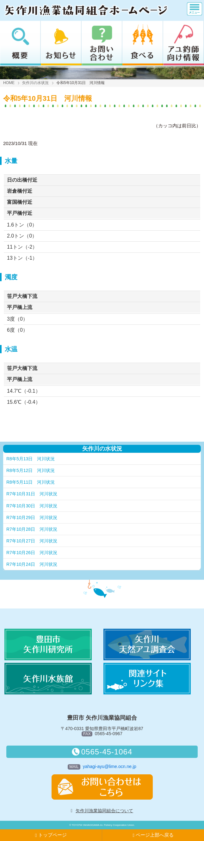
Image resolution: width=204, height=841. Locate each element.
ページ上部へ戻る (153, 835)
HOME (9, 83)
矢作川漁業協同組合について (104, 810)
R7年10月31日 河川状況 (31, 493)
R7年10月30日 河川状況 (31, 505)
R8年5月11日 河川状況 (30, 482)
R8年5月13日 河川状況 (30, 458)
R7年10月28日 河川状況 (31, 529)
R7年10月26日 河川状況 (31, 552)
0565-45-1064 (102, 751)
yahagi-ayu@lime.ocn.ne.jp (109, 766)
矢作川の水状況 (35, 83)
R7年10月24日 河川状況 (31, 564)
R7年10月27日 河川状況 (31, 540)
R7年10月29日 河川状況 (31, 517)
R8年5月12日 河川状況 (30, 470)
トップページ (51, 835)
